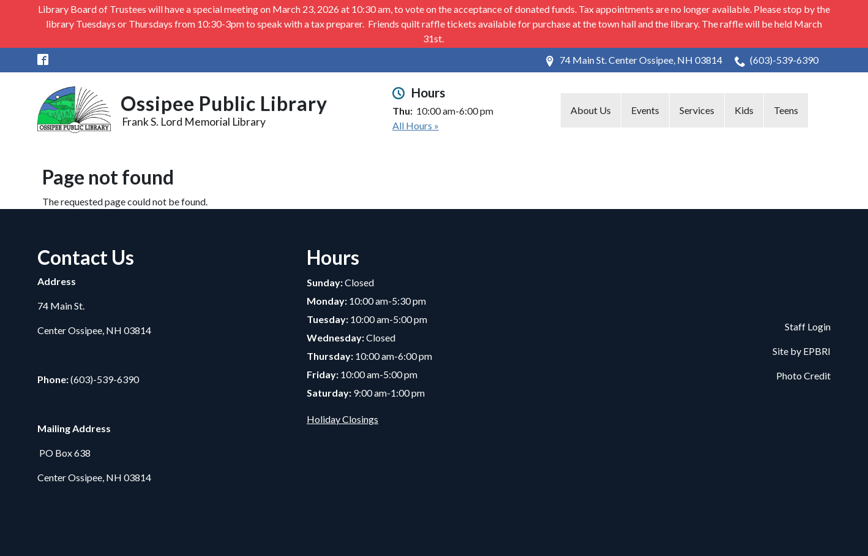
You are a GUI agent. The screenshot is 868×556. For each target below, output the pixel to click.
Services (696, 110)
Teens (786, 110)
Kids (744, 110)
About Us (591, 110)
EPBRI (817, 351)
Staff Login (808, 326)
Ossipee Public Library (224, 103)
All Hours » (415, 125)
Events (645, 110)
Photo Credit (803, 375)
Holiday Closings (342, 419)
